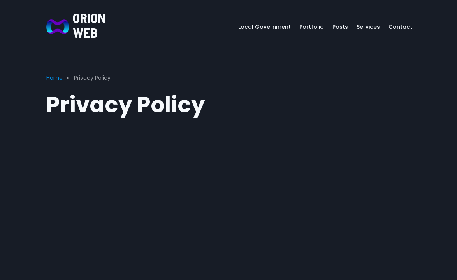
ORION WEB (89, 25)
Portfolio (311, 27)
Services (368, 27)
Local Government (264, 27)
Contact (400, 27)
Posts (340, 27)
